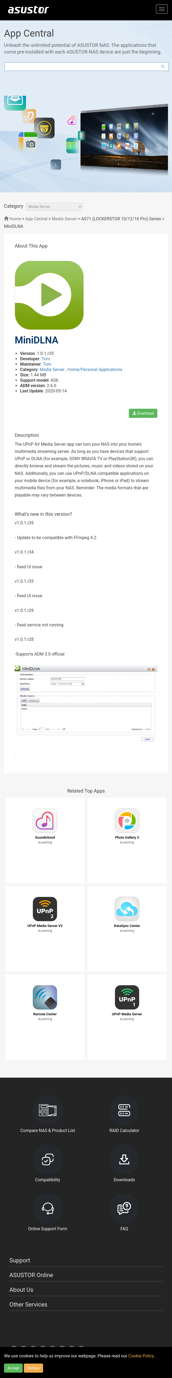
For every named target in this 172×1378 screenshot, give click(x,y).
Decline (33, 1368)
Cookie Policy (141, 1355)
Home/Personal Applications (94, 369)
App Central (36, 218)
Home (12, 218)
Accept (13, 1368)
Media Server (64, 218)
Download (143, 413)
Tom (45, 358)
